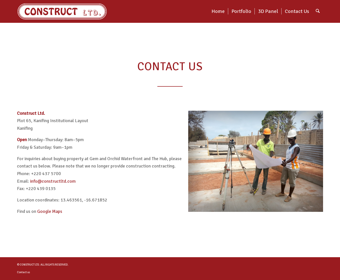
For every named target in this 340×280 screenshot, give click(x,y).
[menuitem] (218, 11)
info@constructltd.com (53, 181)
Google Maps (49, 211)
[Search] (317, 11)
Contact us (23, 272)
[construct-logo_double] (62, 11)
